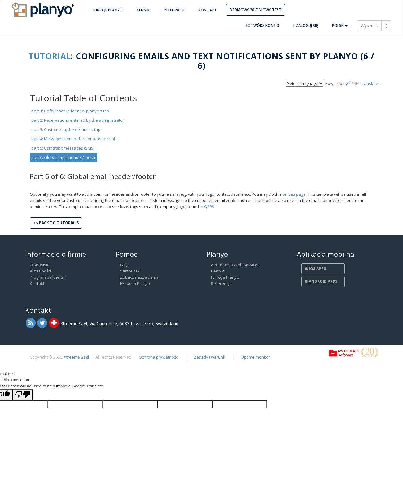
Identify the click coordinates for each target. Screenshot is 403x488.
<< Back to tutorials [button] (56, 222)
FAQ (124, 265)
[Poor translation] (23, 394)
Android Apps (321, 281)
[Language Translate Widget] (304, 83)
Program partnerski (48, 277)
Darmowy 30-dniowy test (256, 9)
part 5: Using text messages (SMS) (62, 148)
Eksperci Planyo (135, 283)
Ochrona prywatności (159, 357)
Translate (363, 83)
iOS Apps (315, 268)
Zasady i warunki (210, 357)
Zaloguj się (305, 25)
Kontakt (208, 10)
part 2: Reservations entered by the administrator (77, 120)
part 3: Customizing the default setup (65, 129)
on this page (294, 194)
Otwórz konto (262, 25)
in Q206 (207, 206)
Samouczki (130, 271)
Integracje (174, 10)
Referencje (221, 283)
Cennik (143, 10)
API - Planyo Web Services (235, 265)
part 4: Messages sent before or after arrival (73, 139)
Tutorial (49, 56)
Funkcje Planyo (108, 10)
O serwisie (40, 265)
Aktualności (40, 271)
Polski (340, 25)
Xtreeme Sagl (76, 357)
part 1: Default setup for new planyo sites (70, 111)
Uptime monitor (255, 357)
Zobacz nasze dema (139, 277)
